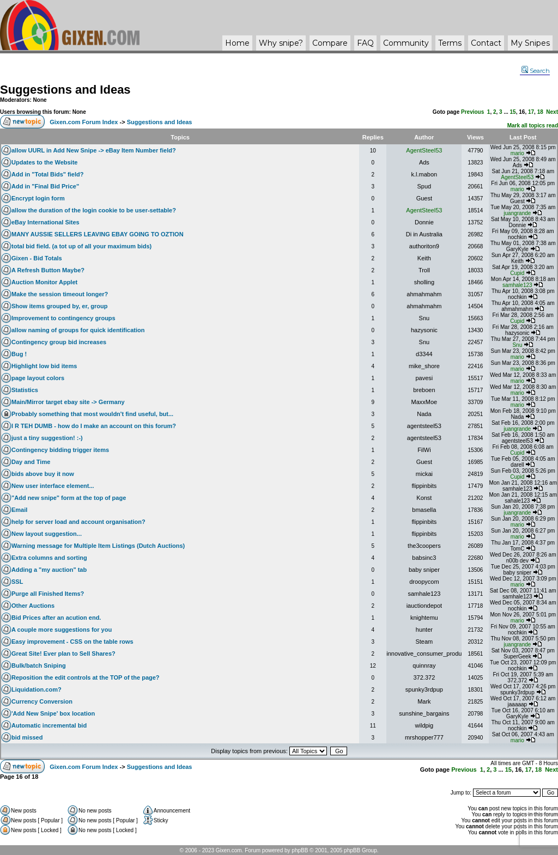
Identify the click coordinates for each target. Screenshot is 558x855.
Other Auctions (32, 605)
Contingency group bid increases (58, 342)
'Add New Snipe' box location (53, 713)
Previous (472, 112)
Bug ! (19, 354)
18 (540, 112)
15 (513, 112)
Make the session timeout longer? (59, 294)
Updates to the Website (44, 162)
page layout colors (37, 378)
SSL (17, 581)
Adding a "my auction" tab (49, 569)
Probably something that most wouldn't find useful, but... (92, 414)
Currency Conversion (41, 701)
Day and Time (30, 462)
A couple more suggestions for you (61, 629)
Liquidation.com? (36, 689)
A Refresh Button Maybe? (47, 270)
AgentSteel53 (424, 150)
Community (406, 43)
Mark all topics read (532, 126)
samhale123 (517, 285)
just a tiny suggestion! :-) (47, 438)
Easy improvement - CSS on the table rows (72, 641)
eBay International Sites (45, 222)
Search (535, 71)
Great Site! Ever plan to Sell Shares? (63, 653)
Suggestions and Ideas (65, 89)
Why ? (281, 43)
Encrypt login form (38, 198)
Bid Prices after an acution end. (56, 617)
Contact (486, 43)
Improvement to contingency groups (63, 318)
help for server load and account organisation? (78, 521)
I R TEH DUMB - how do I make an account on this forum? (93, 426)
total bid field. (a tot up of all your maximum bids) (81, 246)
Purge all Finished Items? (47, 593)
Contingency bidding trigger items (60, 450)
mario (517, 153)
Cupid (517, 273)
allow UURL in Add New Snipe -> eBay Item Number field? (93, 150)
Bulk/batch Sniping (38, 665)
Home (237, 43)
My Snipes (530, 43)
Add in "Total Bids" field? (47, 174)
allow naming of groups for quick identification (77, 330)
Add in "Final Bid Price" (45, 186)
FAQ (365, 43)
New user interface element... (52, 486)
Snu (517, 345)
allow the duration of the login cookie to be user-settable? (93, 210)
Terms (450, 43)
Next (552, 112)
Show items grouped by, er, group (59, 306)
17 (531, 112)
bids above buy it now (42, 474)
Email (19, 509)
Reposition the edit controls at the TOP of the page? (85, 677)
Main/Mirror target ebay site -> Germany (68, 402)
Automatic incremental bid (49, 725)
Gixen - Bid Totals (36, 258)
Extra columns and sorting (49, 557)
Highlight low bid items (44, 366)
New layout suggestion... (46, 533)
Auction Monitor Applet (44, 282)
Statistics (24, 390)
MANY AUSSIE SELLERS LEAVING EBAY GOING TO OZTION (97, 234)
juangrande (517, 213)
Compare (330, 43)
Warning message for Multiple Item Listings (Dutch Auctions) (98, 545)
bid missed (27, 737)
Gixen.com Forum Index (84, 122)
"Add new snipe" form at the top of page (68, 497)
